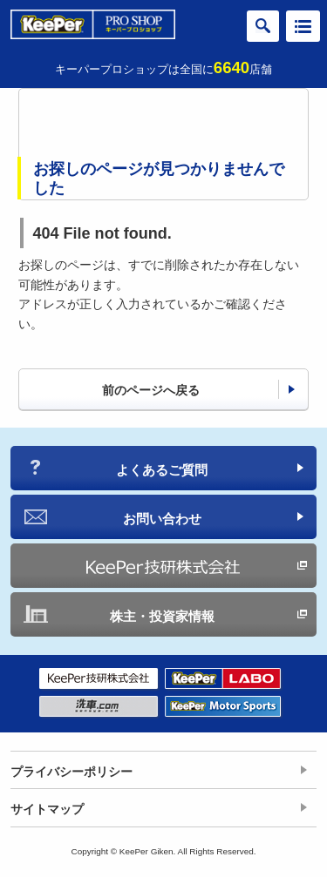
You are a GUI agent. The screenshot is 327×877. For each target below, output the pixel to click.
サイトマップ (47, 809)
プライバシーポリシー (71, 772)
